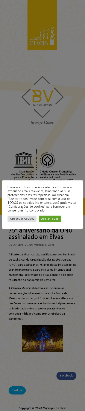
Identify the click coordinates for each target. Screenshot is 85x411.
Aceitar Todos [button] (49, 219)
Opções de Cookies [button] (22, 219)
